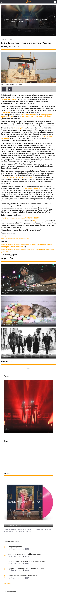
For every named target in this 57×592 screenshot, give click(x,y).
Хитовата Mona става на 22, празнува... (24, 554)
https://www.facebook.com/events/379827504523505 (20, 218)
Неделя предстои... (16, 547)
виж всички (7, 583)
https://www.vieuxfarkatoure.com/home (15, 239)
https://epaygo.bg (39, 221)
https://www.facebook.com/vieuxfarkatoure (16, 236)
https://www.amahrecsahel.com (31, 188)
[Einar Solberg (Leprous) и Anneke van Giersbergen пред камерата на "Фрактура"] (5, 576)
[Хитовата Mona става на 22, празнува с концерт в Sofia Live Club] (5, 554)
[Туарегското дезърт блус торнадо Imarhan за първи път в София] (5, 569)
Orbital (7, 429)
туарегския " (36, 117)
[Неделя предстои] (5, 547)
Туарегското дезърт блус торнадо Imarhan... (27, 568)
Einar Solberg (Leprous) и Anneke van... (24, 575)
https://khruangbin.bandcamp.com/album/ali (17, 177)
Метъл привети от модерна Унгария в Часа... (27, 561)
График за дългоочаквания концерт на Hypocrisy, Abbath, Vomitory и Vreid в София (26, 20)
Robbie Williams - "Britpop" (13, 525)
